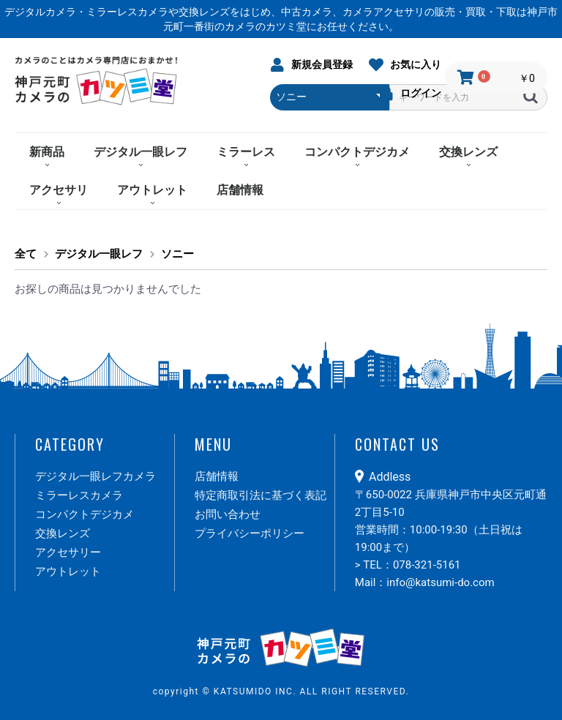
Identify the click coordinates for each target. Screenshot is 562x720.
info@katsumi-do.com (440, 582)
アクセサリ (58, 190)
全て (26, 253)
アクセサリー (68, 552)
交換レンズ (468, 152)
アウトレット (152, 190)
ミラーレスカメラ (79, 495)
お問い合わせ (228, 514)
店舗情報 (240, 190)
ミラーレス (246, 152)
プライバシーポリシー (249, 533)
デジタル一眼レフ (140, 152)
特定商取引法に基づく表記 (260, 495)
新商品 (46, 152)
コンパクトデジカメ (357, 152)
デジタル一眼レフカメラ (95, 476)
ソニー (177, 253)
